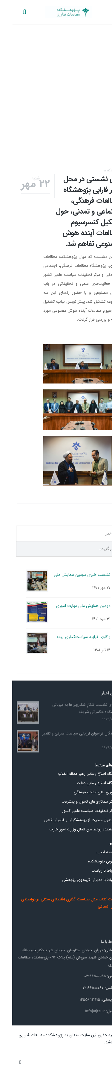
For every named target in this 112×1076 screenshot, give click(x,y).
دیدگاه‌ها (97, 170)
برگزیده (94, 549)
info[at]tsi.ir (81, 1011)
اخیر (97, 533)
